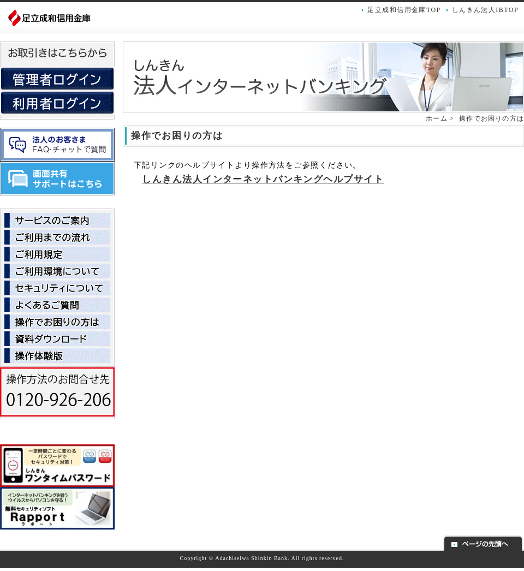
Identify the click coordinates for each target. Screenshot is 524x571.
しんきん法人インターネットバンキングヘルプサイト (263, 179)
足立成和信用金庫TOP (403, 10)
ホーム (437, 118)
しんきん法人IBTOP (485, 10)
